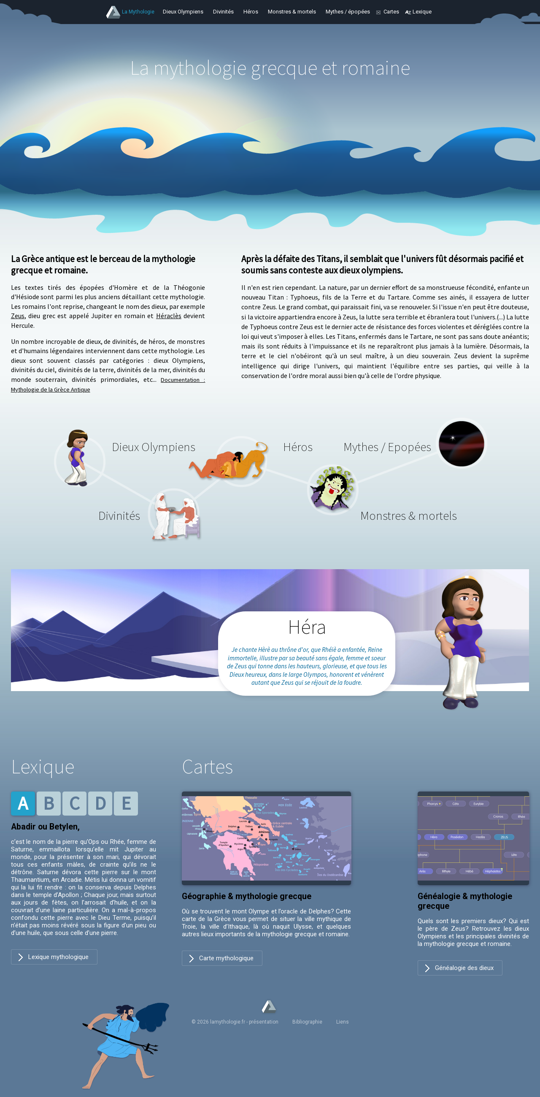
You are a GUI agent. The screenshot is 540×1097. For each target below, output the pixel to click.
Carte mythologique (226, 958)
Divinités (223, 11)
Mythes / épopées (348, 11)
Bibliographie (307, 1022)
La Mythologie (138, 12)
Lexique (422, 11)
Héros (250, 11)
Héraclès (168, 315)
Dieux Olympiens (183, 11)
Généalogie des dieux (464, 968)
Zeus (17, 315)
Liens (342, 1022)
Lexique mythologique (58, 957)
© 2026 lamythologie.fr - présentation (235, 1022)
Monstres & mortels (292, 11)
